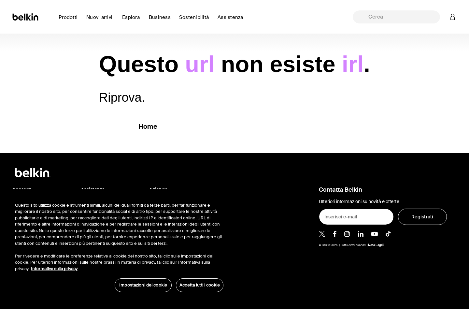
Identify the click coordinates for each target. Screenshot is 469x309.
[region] (119, 244)
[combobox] (396, 16)
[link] (102, 21)
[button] (453, 17)
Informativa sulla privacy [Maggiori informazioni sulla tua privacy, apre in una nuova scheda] (54, 269)
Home (147, 126)
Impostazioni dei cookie (143, 285)
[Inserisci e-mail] (356, 217)
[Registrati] (422, 217)
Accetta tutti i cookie (199, 285)
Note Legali (376, 245)
